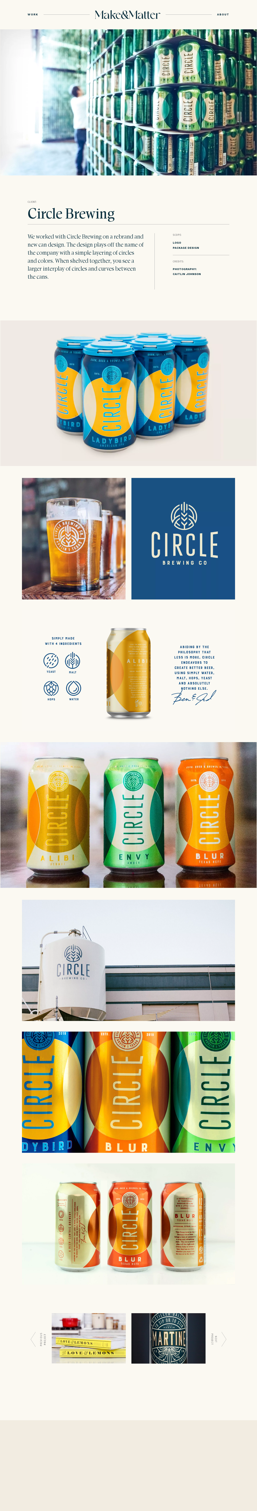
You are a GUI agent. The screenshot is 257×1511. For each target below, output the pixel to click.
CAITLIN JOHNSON (187, 274)
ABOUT (223, 14)
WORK (33, 14)
